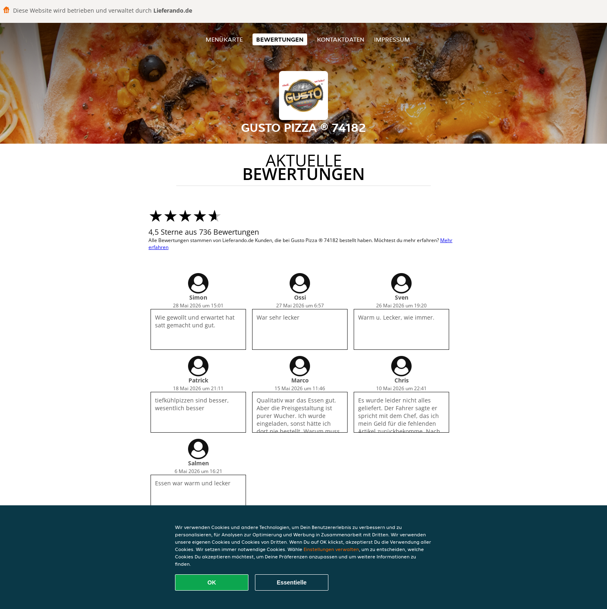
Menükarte (224, 39)
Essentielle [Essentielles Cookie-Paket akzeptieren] (291, 582)
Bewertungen (280, 39)
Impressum (392, 39)
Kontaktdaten (340, 39)
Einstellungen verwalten (331, 549)
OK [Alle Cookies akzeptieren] (212, 582)
